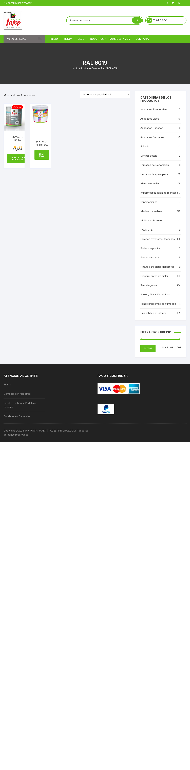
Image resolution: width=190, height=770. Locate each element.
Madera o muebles (151, 211)
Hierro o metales (150, 183)
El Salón (144, 146)
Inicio (54, 38)
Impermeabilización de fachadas (159, 192)
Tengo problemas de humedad (158, 303)
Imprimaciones (148, 202)
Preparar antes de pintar (154, 276)
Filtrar (148, 348)
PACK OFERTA (148, 229)
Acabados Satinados (152, 137)
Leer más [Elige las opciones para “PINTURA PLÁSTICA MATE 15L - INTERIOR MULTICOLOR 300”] (41, 155)
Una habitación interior (153, 313)
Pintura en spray (149, 257)
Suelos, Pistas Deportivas (155, 294)
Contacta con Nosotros (17, 393)
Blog (81, 38)
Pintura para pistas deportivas (157, 266)
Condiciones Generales (17, 416)
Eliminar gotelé (148, 155)
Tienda (68, 38)
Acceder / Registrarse (18, 3)
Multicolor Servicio (151, 220)
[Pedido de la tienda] (105, 94)
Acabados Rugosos (151, 128)
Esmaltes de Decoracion (154, 165)
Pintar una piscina (150, 248)
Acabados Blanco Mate (153, 109)
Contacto (142, 38)
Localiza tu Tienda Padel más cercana (20, 405)
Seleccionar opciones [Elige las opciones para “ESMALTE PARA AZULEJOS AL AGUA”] (17, 158)
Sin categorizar (149, 285)
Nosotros (98, 39)
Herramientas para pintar (154, 174)
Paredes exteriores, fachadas (157, 239)
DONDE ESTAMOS (119, 38)
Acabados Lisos (149, 118)
